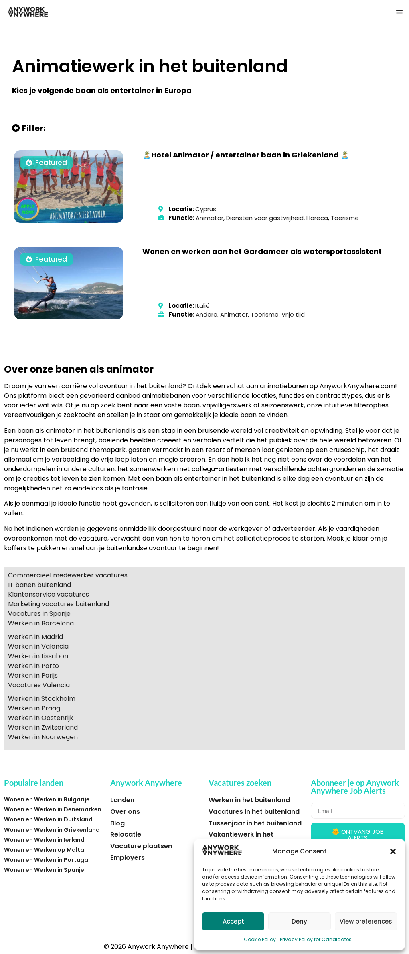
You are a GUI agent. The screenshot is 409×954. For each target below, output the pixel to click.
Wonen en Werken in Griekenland (52, 830)
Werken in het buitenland (249, 800)
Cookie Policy (260, 939)
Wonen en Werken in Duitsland (48, 819)
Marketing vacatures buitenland (58, 604)
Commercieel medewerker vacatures (68, 575)
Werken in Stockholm (41, 698)
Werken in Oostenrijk (40, 717)
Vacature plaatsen (141, 846)
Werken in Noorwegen (43, 737)
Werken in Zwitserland (43, 727)
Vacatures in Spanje (39, 613)
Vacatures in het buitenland (254, 811)
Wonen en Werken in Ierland (44, 840)
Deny (299, 921)
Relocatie (125, 834)
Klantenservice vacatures (48, 594)
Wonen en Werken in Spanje (44, 870)
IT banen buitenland (39, 584)
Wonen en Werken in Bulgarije (47, 799)
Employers (127, 857)
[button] (393, 851)
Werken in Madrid (35, 636)
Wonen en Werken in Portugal (47, 860)
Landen (122, 800)
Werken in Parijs (33, 675)
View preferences (366, 921)
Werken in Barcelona (41, 623)
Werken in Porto (33, 665)
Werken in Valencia (38, 646)
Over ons (125, 811)
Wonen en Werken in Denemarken (52, 809)
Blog (117, 823)
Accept (233, 921)
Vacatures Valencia (39, 685)
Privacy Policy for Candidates (316, 939)
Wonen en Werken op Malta (44, 850)
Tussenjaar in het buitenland (255, 823)
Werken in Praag (34, 708)
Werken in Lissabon (38, 656)
